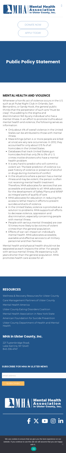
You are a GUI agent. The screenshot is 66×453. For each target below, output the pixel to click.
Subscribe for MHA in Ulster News (25, 366)
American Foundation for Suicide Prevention (29, 318)
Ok (33, 449)
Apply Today (33, 33)
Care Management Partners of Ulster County (29, 300)
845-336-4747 (10, 349)
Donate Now (33, 24)
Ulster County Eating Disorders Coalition (26, 309)
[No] (62, 444)
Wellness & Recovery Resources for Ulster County (31, 296)
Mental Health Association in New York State (28, 313)
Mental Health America (16, 305)
